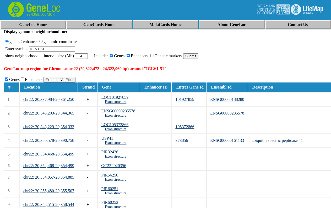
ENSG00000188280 (227, 99)
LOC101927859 (114, 97)
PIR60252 (109, 202)
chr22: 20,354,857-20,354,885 (48, 177)
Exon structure (115, 102)
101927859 (184, 99)
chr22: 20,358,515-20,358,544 (48, 204)
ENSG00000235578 (118, 111)
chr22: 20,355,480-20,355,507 (48, 191)
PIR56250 (109, 175)
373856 (181, 140)
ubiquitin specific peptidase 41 (277, 140)
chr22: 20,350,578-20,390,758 (48, 140)
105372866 (184, 127)
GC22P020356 (113, 165)
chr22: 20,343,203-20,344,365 (48, 113)
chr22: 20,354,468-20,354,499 (48, 154)
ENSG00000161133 (227, 140)
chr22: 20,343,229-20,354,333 (48, 127)
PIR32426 (109, 152)
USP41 (107, 138)
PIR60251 (109, 188)
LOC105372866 (114, 124)
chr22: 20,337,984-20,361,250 (48, 99)
